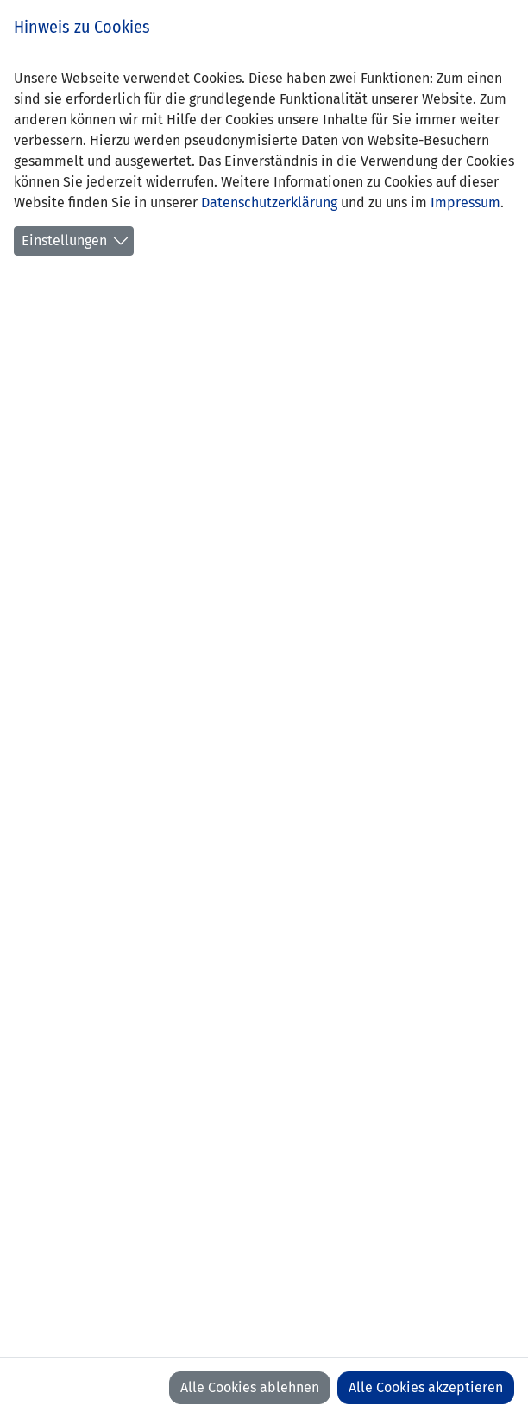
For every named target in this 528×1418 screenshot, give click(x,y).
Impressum (465, 202)
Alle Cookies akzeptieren (426, 1387)
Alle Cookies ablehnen (249, 1387)
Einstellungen (64, 240)
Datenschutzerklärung (269, 202)
